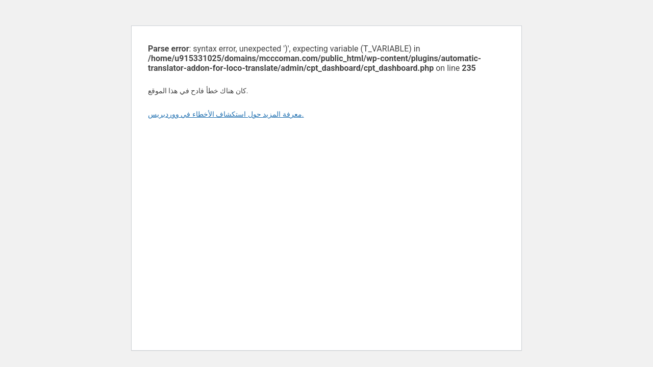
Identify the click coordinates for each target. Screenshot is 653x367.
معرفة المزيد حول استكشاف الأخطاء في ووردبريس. (226, 114)
